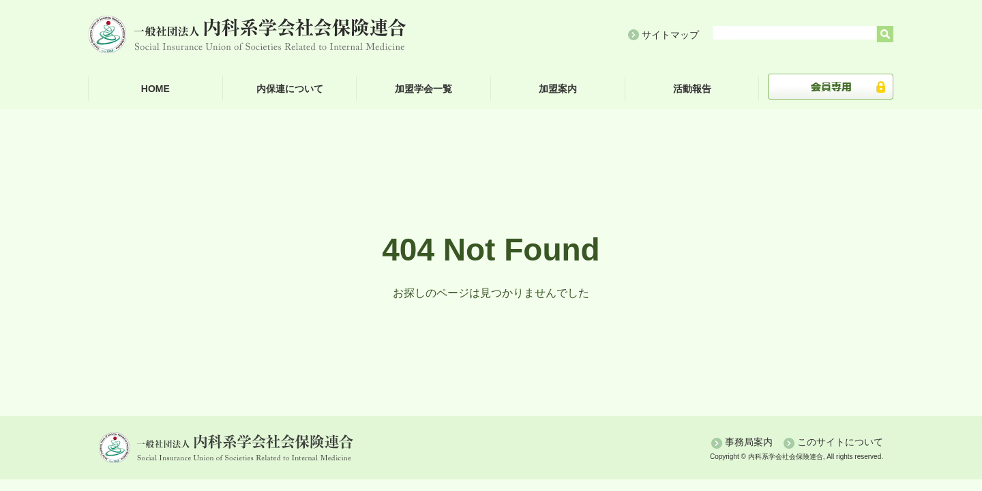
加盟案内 (558, 88)
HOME (155, 88)
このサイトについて (840, 441)
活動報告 (692, 88)
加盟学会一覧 (423, 88)
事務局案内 (749, 441)
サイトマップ (670, 34)
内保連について (289, 88)
